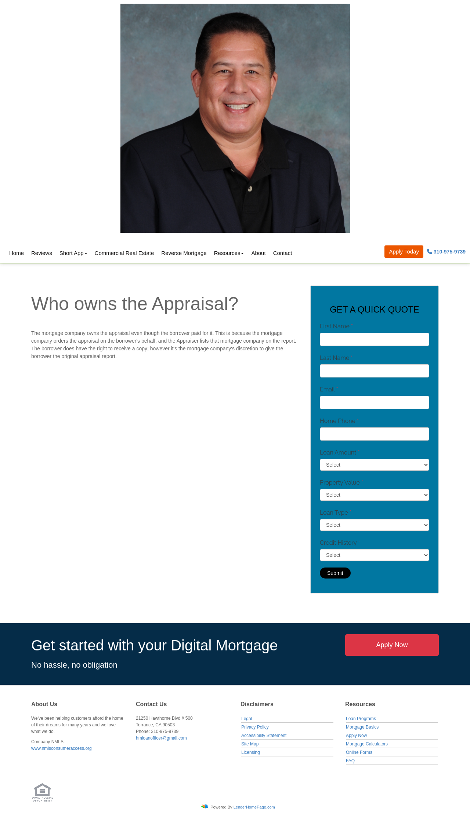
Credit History (340, 542)
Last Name (336, 357)
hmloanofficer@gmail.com (161, 738)
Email (329, 389)
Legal (246, 718)
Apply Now (392, 645)
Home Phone (339, 420)
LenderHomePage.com (254, 807)
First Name (336, 326)
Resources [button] (227, 253)
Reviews (41, 253)
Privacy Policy (255, 727)
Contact (282, 253)
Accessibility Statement (263, 735)
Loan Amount (340, 452)
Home (16, 253)
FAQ (350, 760)
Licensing (250, 752)
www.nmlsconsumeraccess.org (61, 748)
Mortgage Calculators (367, 744)
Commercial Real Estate (124, 253)
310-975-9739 (446, 252)
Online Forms (359, 752)
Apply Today (404, 251)
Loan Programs (361, 718)
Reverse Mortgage (183, 253)
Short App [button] (71, 253)
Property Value (341, 482)
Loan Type (335, 512)
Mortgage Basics (362, 727)
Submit (335, 573)
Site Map (249, 744)
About (258, 253)
